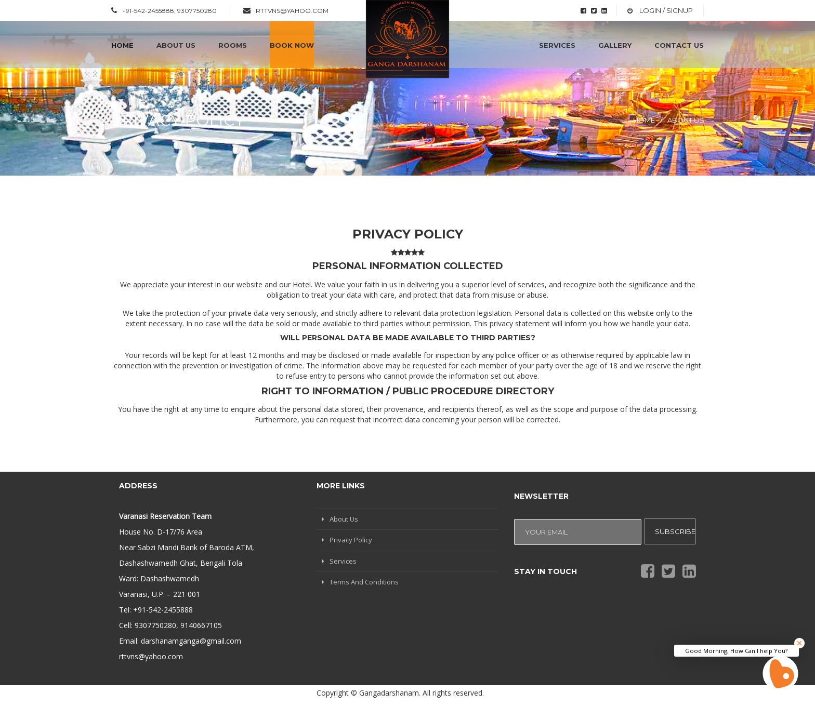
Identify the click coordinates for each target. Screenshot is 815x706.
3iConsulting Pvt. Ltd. (654, 690)
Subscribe (675, 531)
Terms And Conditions (364, 582)
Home (644, 120)
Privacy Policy (351, 539)
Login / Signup (665, 10)
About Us (685, 120)
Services (343, 561)
